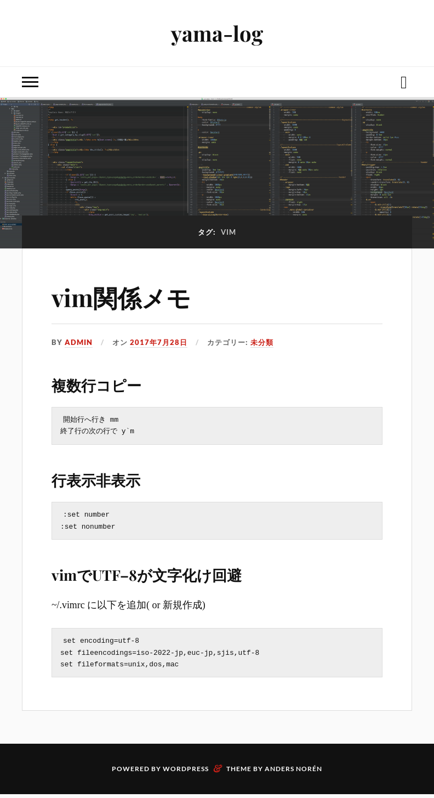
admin (79, 342)
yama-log (217, 33)
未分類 (261, 342)
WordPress (186, 772)
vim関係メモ (121, 297)
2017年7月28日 (158, 342)
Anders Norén (293, 772)
